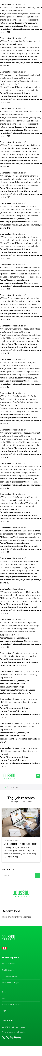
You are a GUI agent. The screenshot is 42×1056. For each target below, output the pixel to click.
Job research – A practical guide (21, 843)
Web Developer (8, 964)
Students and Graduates (11, 1004)
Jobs (3, 998)
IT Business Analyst (10, 976)
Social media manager (10, 982)
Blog (3, 992)
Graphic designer (8, 970)
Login (4, 1011)
